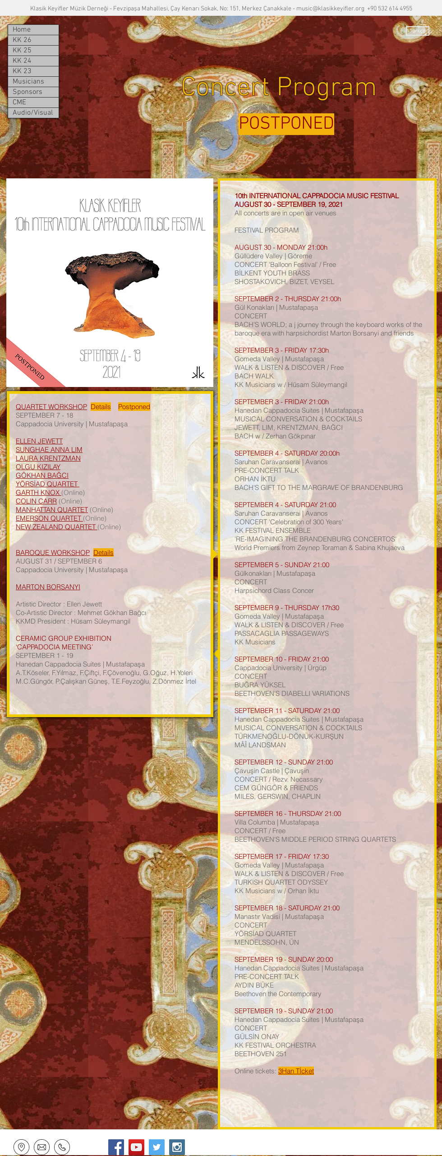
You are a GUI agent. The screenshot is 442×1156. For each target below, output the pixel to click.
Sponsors (27, 92)
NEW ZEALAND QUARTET (56, 526)
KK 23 (22, 71)
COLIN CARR (36, 501)
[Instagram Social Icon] (177, 1147)
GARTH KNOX (38, 492)
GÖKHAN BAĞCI (42, 475)
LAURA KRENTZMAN (48, 458)
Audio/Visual (33, 112)
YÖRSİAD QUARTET (47, 484)
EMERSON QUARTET (49, 518)
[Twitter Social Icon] (157, 1147)
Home (22, 29)
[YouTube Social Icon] (136, 1147)
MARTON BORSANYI (48, 587)
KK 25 (22, 50)
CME (19, 102)
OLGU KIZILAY (38, 466)
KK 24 (22, 60)
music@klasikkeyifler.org (330, 9)
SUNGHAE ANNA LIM (49, 449)
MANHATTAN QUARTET (52, 509)
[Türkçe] (417, 31)
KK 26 (22, 40)
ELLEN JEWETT (39, 441)
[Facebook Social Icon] (116, 1147)
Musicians (28, 81)
